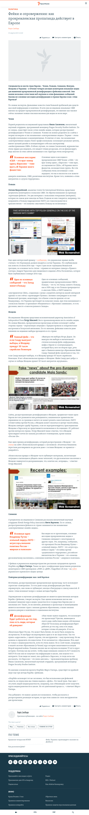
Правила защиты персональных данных (60, 805)
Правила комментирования (19, 801)
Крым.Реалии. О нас (16, 797)
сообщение (42, 260)
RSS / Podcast (50, 780)
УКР (54, 812)
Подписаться (13, 784)
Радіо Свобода (13, 29)
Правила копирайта (16, 805)
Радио (47, 776)
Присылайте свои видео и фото (20, 776)
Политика (13, 9)
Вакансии (49, 801)
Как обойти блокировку (54, 784)
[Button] (44, 38)
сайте (74, 569)
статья (11, 445)
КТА (35, 812)
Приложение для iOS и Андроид (20, 780)
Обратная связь (51, 797)
